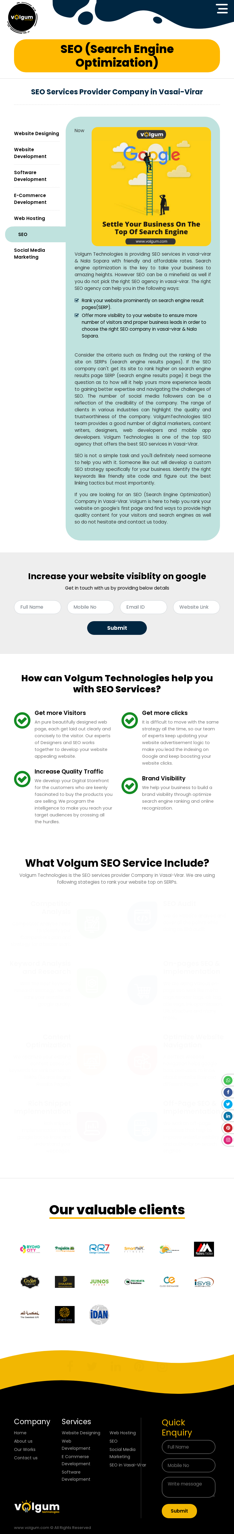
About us (23, 1441)
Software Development (30, 175)
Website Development (30, 153)
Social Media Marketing (29, 253)
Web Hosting (29, 218)
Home (20, 1433)
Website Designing (36, 133)
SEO (22, 234)
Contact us (26, 1458)
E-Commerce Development (30, 198)
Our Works (25, 1449)
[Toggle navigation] (221, 9)
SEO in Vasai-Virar (128, 1465)
